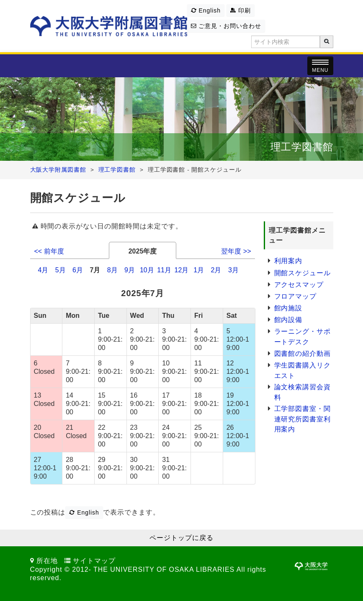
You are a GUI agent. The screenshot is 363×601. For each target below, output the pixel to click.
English (206, 10)
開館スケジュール (302, 272)
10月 (147, 270)
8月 (112, 270)
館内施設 (288, 308)
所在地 (47, 560)
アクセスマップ (299, 284)
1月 (198, 270)
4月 (43, 270)
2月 (216, 270)
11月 (164, 270)
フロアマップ (295, 296)
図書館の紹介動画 (302, 353)
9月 (129, 270)
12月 (182, 270)
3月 (233, 270)
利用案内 (288, 260)
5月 (60, 270)
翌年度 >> (236, 251)
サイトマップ (94, 560)
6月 (77, 270)
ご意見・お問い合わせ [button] (226, 26)
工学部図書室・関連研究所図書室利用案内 (302, 419)
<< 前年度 (49, 251)
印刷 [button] (240, 10)
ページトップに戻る (181, 537)
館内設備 (288, 319)
